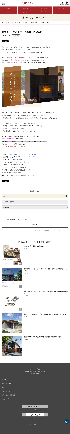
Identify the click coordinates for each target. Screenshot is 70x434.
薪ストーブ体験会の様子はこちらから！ (13, 146)
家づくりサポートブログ (12, 22)
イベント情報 (24, 22)
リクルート (4, 387)
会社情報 (62, 4)
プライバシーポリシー (7, 391)
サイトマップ (5, 399)
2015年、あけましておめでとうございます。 (18, 219)
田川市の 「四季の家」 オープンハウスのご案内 (50, 230)
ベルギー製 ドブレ (17, 62)
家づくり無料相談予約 (7, 383)
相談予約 (67, 4)
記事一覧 (35, 224)
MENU (3, 4)
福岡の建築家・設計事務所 (8, 395)
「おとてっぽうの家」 (18, 57)
